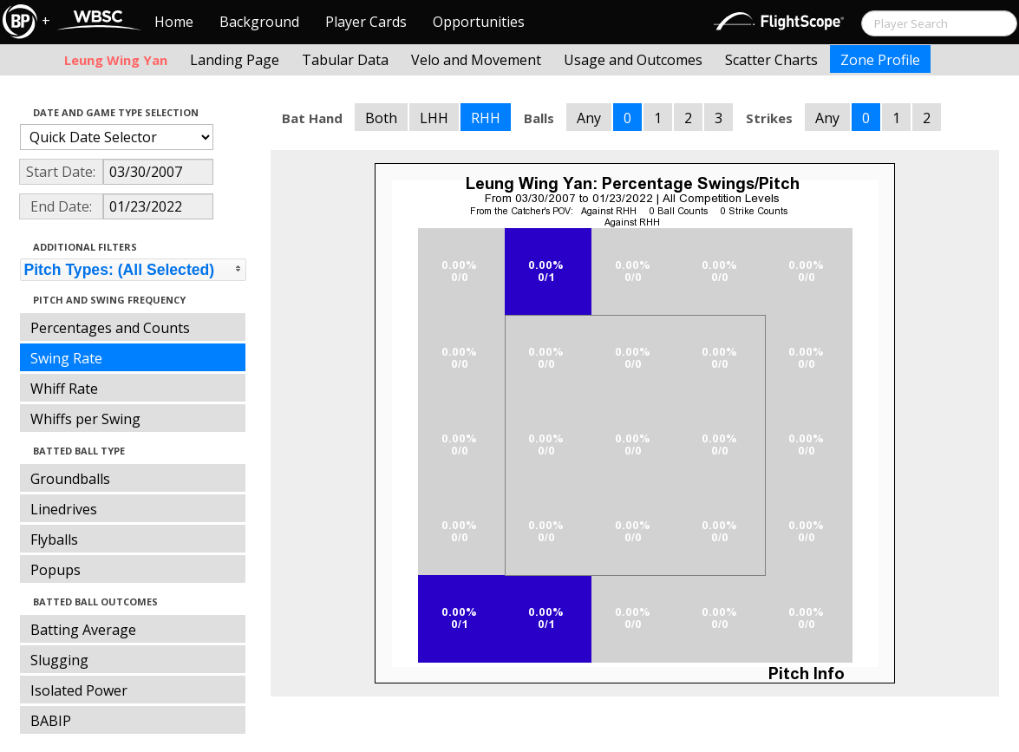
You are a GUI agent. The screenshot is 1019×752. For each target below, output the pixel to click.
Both (381, 118)
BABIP (50, 720)
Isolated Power (78, 690)
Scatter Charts (771, 59)
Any (589, 118)
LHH (434, 118)
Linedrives (63, 509)
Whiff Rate (64, 388)
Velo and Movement (476, 59)
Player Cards (366, 21)
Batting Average (83, 629)
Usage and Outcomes (633, 59)
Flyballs (54, 539)
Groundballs (70, 478)
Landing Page (234, 59)
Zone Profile (880, 59)
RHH (485, 118)
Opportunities (479, 21)
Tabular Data (345, 59)
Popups (55, 569)
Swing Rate (66, 358)
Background (259, 21)
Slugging (59, 660)
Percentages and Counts (110, 327)
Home (173, 21)
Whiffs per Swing (85, 418)
